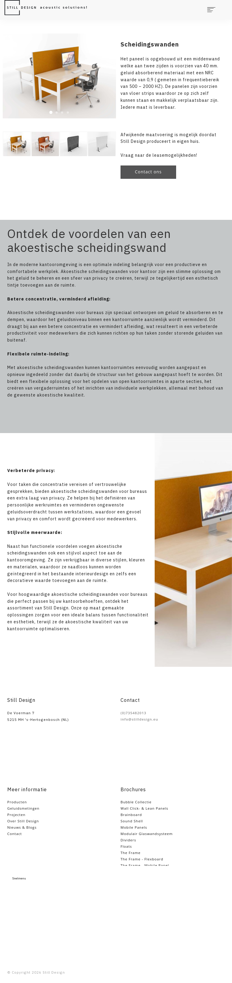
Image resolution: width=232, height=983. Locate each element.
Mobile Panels (134, 827)
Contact (14, 833)
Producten (17, 802)
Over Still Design (23, 821)
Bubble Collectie (136, 802)
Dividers (128, 840)
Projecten (16, 814)
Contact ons (148, 172)
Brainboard (131, 814)
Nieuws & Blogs (22, 827)
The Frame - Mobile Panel (145, 865)
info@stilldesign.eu (139, 719)
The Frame (130, 852)
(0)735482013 (133, 713)
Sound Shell (132, 821)
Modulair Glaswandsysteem (147, 833)
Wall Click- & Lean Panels (144, 808)
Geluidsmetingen (23, 808)
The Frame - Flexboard (142, 859)
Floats (126, 846)
